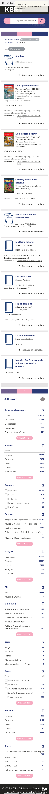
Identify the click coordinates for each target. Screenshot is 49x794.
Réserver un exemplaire (31, 75)
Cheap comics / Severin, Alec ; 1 (29, 261)
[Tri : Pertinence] (16, 49)
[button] (24, 416)
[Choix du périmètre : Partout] (7, 21)
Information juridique (33, 792)
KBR (13, 788)
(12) (24, 438)
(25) (24, 477)
